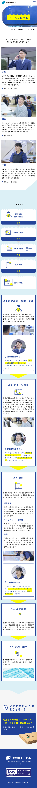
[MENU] (34, 2)
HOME (13, 30)
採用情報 (20, 30)
